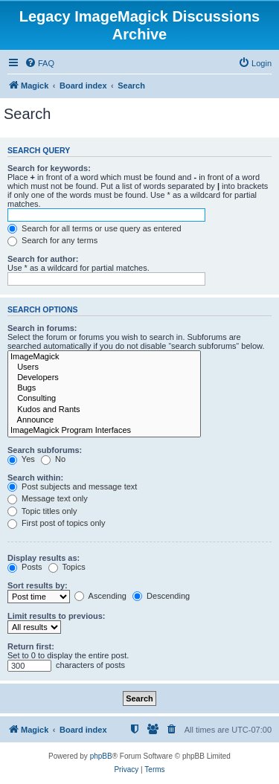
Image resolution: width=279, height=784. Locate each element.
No (53, 458)
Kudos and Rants (104, 410)
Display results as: (43, 557)
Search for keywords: (49, 168)
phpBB (101, 756)
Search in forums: (42, 328)
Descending (161, 595)
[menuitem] (39, 63)
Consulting (104, 398)
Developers (104, 378)
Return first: (30, 646)
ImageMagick (104, 357)
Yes (21, 458)
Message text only (47, 498)
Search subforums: (44, 450)
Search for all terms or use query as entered (94, 228)
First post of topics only (56, 522)
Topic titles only (42, 511)
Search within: (35, 477)
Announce (104, 420)
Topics (67, 566)
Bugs (104, 388)
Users (104, 367)
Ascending (100, 595)
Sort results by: (37, 585)
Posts (24, 566)
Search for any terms (52, 240)
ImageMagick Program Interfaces (104, 430)
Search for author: (42, 258)
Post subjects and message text (72, 486)
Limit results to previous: (56, 615)
